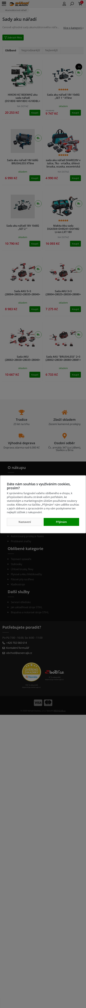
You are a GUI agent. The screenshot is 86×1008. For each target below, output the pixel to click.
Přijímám (61, 522)
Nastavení (25, 522)
